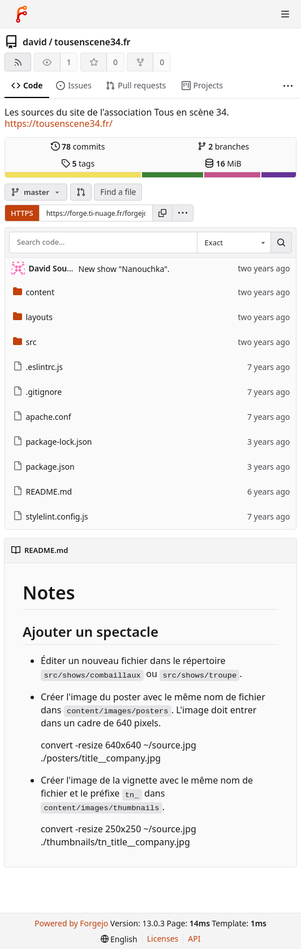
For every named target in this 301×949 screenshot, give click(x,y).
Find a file (118, 191)
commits (78, 146)
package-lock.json (52, 441)
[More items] (288, 86)
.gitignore (37, 391)
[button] (81, 192)
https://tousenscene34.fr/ (59, 123)
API (194, 938)
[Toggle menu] (285, 14)
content (34, 292)
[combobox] (233, 242)
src (25, 342)
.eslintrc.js (38, 366)
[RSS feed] (18, 62)
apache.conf (42, 416)
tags (77, 163)
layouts (33, 317)
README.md (42, 491)
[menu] (183, 213)
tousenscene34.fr (92, 42)
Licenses (163, 938)
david (35, 42)
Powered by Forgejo (71, 923)
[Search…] (281, 242)
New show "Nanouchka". (124, 268)
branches (223, 146)
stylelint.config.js (50, 516)
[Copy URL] (162, 213)
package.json (44, 466)
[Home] (21, 14)
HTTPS (22, 213)
